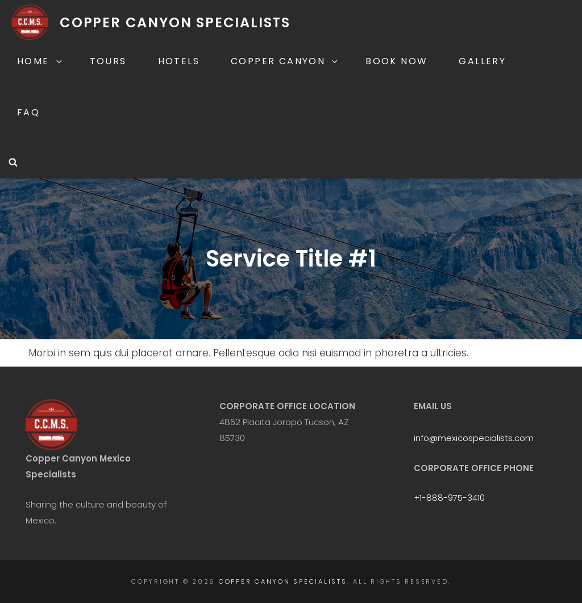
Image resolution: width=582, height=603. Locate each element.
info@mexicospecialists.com (474, 438)
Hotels (178, 61)
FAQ (28, 112)
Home (40, 61)
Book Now (396, 61)
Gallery (482, 61)
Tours (108, 61)
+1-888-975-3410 (449, 498)
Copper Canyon (285, 61)
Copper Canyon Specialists (175, 22)
